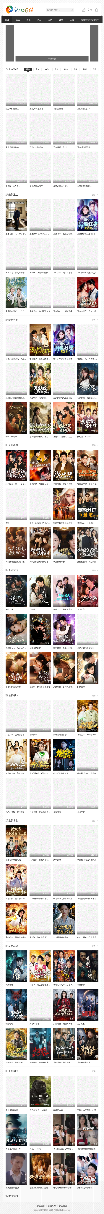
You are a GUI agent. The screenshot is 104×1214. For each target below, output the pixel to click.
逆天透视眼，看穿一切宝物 (41, 773)
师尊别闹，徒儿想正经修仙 (17, 898)
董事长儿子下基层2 (85, 523)
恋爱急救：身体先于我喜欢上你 (66, 687)
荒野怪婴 (81, 985)
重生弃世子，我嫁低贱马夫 (88, 311)
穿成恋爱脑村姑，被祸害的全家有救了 (46, 436)
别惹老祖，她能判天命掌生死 (65, 1024)
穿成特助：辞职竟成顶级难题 (42, 484)
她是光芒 (81, 812)
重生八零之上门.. (37, 109)
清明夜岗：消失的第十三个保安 (43, 1062)
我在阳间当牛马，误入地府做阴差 (67, 985)
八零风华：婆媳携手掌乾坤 (17, 735)
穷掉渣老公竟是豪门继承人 (17, 562)
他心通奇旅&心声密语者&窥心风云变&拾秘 (71, 1149)
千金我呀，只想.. (60, 147)
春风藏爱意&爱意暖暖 (86, 1149)
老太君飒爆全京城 (13, 860)
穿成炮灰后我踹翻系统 (15, 398)
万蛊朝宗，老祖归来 (38, 398)
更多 (95, 195)
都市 (61, 20)
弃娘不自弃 (58, 1110)
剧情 (94, 69)
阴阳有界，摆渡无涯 (14, 1062)
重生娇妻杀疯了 (36, 186)
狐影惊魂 (9, 1024)
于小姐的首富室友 (13, 687)
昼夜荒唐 (57, 812)
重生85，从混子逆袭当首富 (41, 273)
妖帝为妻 (57, 860)
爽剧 (39, 20)
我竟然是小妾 (59, 562)
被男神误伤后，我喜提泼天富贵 (90, 773)
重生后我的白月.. (84, 109)
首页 (7, 20)
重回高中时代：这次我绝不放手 (19, 311)
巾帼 (7, 523)
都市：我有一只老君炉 (86, 937)
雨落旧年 (33, 735)
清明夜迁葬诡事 (84, 1062)
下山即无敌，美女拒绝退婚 (17, 773)
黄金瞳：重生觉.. (13, 186)
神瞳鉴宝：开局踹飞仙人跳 (88, 735)
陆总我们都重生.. (13, 109)
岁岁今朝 (81, 609)
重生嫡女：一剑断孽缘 (62, 311)
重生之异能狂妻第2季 (86, 234)
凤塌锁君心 (34, 1024)
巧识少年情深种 (36, 147)
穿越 (29, 20)
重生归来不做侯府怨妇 (86, 273)
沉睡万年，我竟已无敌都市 (64, 484)
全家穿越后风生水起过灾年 (64, 398)
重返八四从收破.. (13, 147)
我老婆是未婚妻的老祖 (86, 898)
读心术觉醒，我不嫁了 (15, 812)
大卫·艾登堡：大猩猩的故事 (41, 1110)
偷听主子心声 (11, 436)
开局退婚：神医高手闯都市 (41, 812)
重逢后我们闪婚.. (84, 186)
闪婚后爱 (81, 687)
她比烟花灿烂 (35, 648)
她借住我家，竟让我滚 (86, 562)
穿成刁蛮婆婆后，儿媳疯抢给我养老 (21, 359)
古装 (72, 20)
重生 (18, 20)
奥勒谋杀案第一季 (13, 1149)
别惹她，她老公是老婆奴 (40, 687)
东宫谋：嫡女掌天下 (38, 937)
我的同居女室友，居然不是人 (18, 484)
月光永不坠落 (35, 1149)
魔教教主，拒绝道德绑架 (16, 937)
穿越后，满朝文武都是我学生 (65, 436)
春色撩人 (33, 609)
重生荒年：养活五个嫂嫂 (40, 311)
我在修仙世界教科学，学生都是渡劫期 (46, 898)
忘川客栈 (81, 1024)
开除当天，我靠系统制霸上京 (65, 609)
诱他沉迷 (9, 609)
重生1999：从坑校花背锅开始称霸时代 (46, 234)
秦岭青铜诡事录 (60, 735)
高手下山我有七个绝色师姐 (41, 523)
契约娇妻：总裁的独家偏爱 (64, 648)
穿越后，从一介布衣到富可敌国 (90, 359)
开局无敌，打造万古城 (39, 860)
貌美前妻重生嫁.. (60, 186)
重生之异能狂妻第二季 (62, 359)
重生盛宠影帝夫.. (84, 147)
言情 (50, 20)
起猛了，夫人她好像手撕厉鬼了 (43, 985)
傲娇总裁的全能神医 (85, 648)
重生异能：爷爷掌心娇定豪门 (18, 234)
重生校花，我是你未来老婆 (17, 273)
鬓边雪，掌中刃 (84, 436)
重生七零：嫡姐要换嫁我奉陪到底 (67, 234)
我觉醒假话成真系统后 (86, 860)
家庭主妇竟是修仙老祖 (62, 523)
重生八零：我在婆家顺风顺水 (65, 273)
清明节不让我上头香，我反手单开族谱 (69, 1062)
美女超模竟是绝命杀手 (39, 562)
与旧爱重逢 (58, 109)
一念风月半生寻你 (61, 937)
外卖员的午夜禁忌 (61, 773)
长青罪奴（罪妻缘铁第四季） (65, 898)
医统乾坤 (9, 985)
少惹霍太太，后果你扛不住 (17, 648)
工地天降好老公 (12, 1110)
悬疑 (85, 69)
